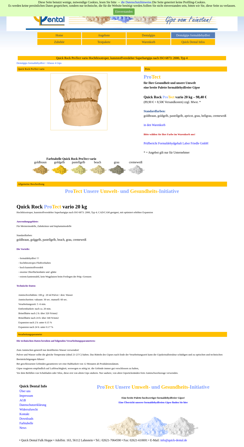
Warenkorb (148, 42)
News (22, 427)
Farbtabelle (26, 423)
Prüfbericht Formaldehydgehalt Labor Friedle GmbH (176, 143)
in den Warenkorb (154, 125)
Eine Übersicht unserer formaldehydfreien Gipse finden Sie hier (153, 402)
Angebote (104, 35)
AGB (22, 400)
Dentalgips (148, 35)
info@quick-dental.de (173, 440)
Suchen (211, 6)
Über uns (24, 391)
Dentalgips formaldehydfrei (193, 35)
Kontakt (24, 414)
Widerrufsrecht (28, 409)
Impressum (26, 395)
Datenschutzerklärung (32, 404)
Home (59, 35)
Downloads (26, 418)
